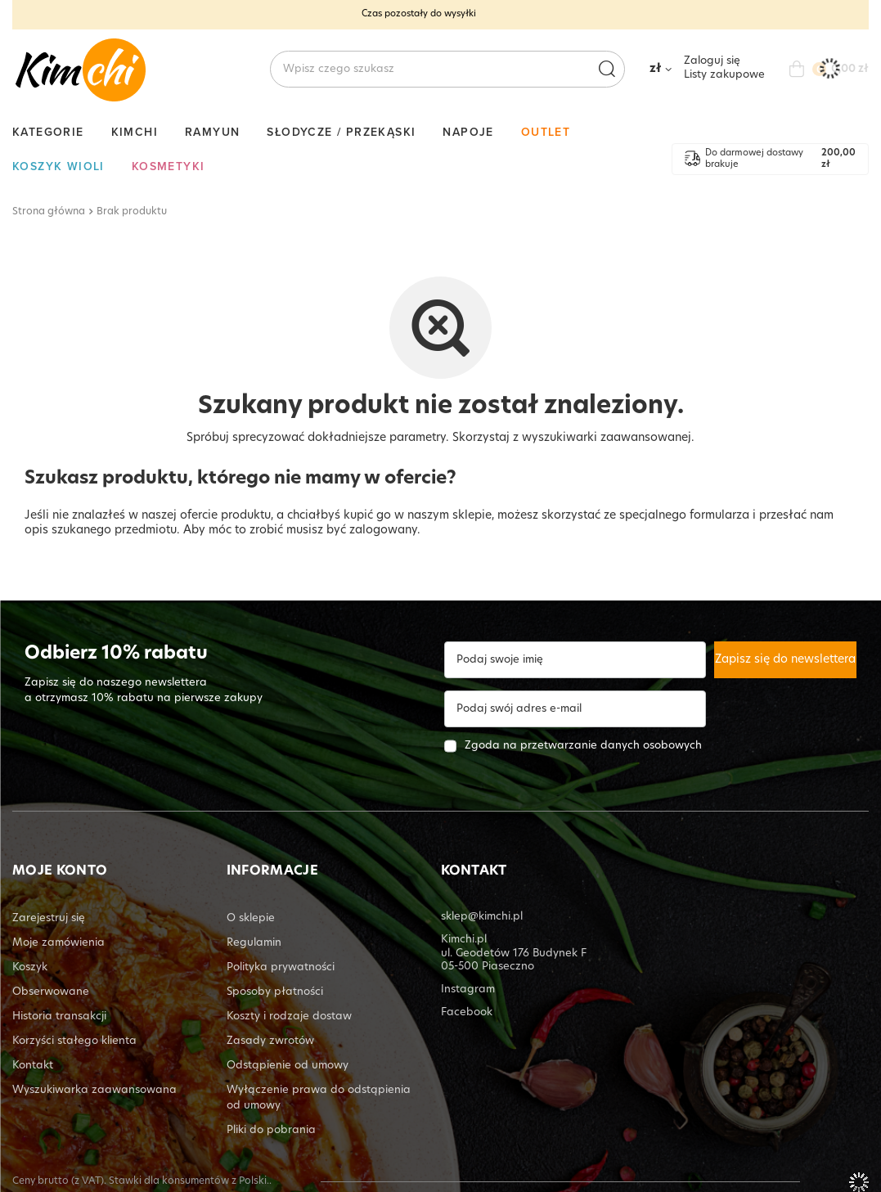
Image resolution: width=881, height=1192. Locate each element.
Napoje (468, 132)
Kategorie (48, 132)
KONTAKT (474, 872)
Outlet (545, 132)
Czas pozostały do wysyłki (419, 14)
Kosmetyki (168, 166)
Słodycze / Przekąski (341, 132)
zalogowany (383, 530)
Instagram (468, 989)
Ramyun (212, 132)
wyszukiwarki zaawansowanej (606, 438)
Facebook (466, 1012)
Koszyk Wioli (58, 166)
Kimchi (134, 132)
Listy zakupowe (724, 75)
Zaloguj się (712, 61)
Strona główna (48, 212)
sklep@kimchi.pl (482, 916)
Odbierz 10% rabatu (116, 654)
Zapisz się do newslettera (785, 660)
